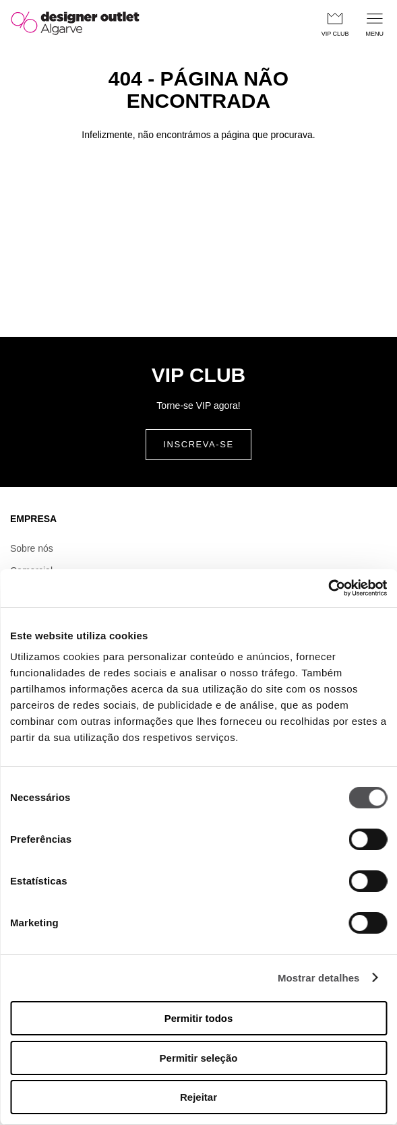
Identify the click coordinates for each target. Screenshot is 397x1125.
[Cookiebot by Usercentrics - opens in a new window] (328, 588)
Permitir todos (198, 1018)
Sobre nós (31, 548)
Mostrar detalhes (319, 978)
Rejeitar (198, 1097)
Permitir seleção (199, 1058)
